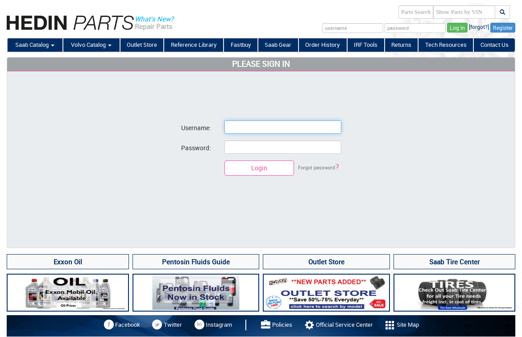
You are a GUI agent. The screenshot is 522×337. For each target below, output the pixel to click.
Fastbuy (241, 45)
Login (259, 168)
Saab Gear (278, 45)
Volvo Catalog (91, 45)
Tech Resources (446, 45)
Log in (457, 27)
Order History (322, 45)
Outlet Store (142, 45)
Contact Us (495, 45)
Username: (196, 127)
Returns (401, 45)
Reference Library (194, 45)
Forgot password (319, 167)
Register (503, 27)
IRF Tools (365, 45)
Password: (196, 148)
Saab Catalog (34, 45)
